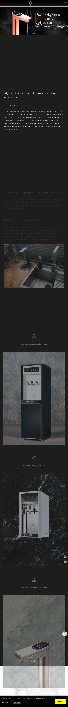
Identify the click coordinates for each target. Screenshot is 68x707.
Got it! (60, 701)
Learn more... (17, 702)
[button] (33, 33)
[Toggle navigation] (64, 3)
